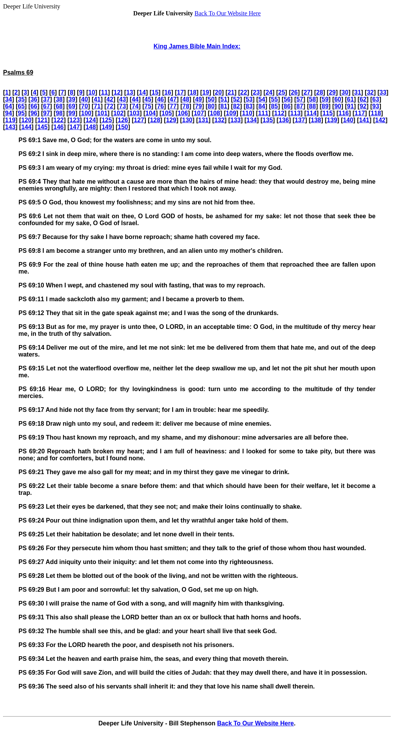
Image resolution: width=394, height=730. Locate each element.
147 (75, 127)
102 (118, 113)
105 (167, 113)
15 (155, 92)
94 (8, 113)
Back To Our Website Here (228, 13)
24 (268, 92)
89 (325, 106)
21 (230, 92)
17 (180, 92)
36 (33, 99)
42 (110, 99)
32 (370, 92)
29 (332, 92)
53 (249, 99)
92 (363, 106)
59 (325, 99)
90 (337, 106)
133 (235, 120)
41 (97, 99)
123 (75, 120)
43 (122, 99)
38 (59, 99)
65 (21, 106)
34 (8, 99)
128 (155, 120)
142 (380, 120)
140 (348, 120)
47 (173, 99)
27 (307, 92)
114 (311, 113)
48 (185, 99)
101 (102, 113)
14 (142, 92)
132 (219, 120)
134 (252, 120)
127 (139, 120)
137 (300, 120)
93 (375, 106)
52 (236, 99)
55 (274, 99)
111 (263, 113)
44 (135, 99)
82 (236, 106)
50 (211, 99)
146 (58, 127)
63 (375, 99)
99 (71, 113)
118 (376, 113)
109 (231, 113)
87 (299, 106)
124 (90, 120)
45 (147, 99)
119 (10, 120)
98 (59, 113)
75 (147, 106)
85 (274, 106)
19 (205, 92)
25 (281, 92)
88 (312, 106)
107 (199, 113)
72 (110, 106)
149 (107, 127)
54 (261, 99)
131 (203, 120)
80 (211, 106)
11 (104, 92)
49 (198, 99)
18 (193, 92)
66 (33, 106)
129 (171, 120)
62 (363, 99)
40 (84, 99)
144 (26, 127)
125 (107, 120)
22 (243, 92)
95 (21, 113)
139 (332, 120)
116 (344, 113)
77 (173, 106)
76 (160, 106)
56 (287, 99)
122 (58, 120)
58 (312, 99)
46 (160, 99)
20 (218, 92)
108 (215, 113)
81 (223, 106)
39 (71, 99)
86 (287, 106)
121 (42, 120)
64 (8, 106)
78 (185, 106)
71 (97, 106)
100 (86, 113)
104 (150, 113)
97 (46, 113)
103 (134, 113)
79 (198, 106)
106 (183, 113)
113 (295, 113)
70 (84, 106)
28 (319, 92)
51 (223, 99)
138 (316, 120)
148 (90, 127)
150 (123, 127)
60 (337, 99)
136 (284, 120)
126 (123, 120)
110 (247, 113)
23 (256, 92)
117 (360, 113)
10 (91, 92)
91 (350, 106)
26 (294, 92)
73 (122, 106)
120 (26, 120)
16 (167, 92)
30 (345, 92)
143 (10, 127)
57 (299, 99)
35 (21, 99)
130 (187, 120)
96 (33, 113)
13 (129, 92)
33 (382, 92)
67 (46, 106)
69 (71, 106)
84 (261, 106)
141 (364, 120)
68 (59, 106)
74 (135, 106)
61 (350, 99)
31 (357, 92)
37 (46, 99)
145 (42, 127)
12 (117, 92)
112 (279, 113)
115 (327, 113)
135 (267, 120)
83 (249, 106)
